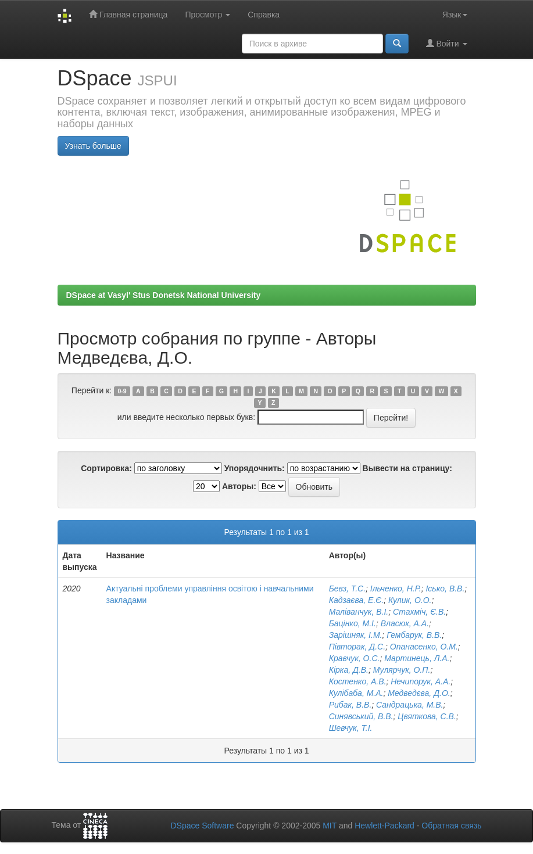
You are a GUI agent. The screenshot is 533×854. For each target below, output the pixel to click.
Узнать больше (93, 145)
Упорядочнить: (254, 468)
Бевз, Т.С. (347, 588)
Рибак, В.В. (350, 704)
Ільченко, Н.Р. (395, 588)
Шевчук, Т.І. (351, 728)
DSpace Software (202, 825)
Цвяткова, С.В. (427, 716)
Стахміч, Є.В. (419, 611)
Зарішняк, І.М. (355, 635)
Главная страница (128, 14)
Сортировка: (106, 468)
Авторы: (239, 486)
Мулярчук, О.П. (402, 669)
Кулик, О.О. (410, 600)
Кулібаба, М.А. (356, 693)
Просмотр (207, 14)
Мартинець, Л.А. (416, 658)
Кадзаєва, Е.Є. (356, 600)
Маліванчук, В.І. (359, 611)
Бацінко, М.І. (352, 623)
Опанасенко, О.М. (424, 646)
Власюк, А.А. (405, 623)
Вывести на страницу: (407, 468)
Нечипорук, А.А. (420, 681)
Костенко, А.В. (358, 681)
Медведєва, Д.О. (419, 693)
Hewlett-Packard (384, 825)
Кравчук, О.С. (354, 658)
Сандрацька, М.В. (409, 704)
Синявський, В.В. (361, 716)
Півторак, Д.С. (357, 646)
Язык (454, 14)
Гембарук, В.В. (414, 635)
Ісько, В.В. (444, 588)
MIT (330, 825)
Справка (264, 14)
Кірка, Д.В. (349, 669)
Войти (446, 43)
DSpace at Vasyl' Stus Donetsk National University (163, 295)
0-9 (121, 390)
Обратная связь (451, 825)
